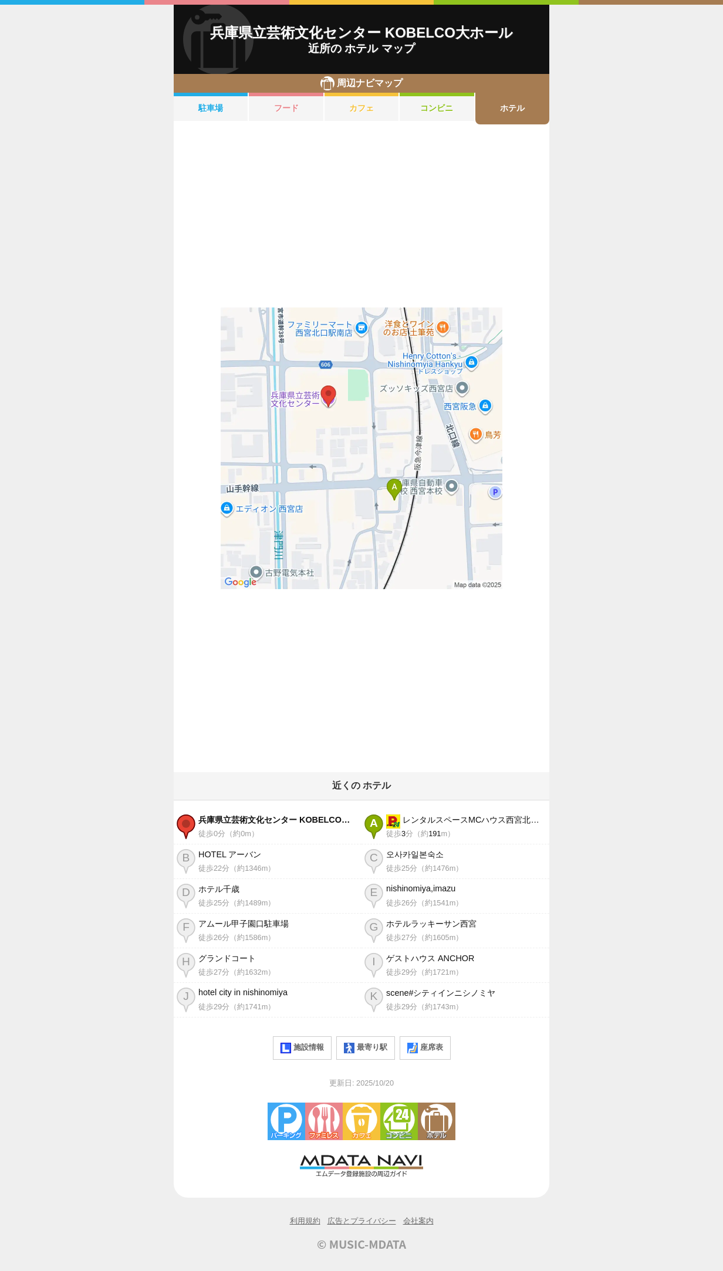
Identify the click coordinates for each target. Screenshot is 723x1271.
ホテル (512, 108)
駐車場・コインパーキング (286, 1121)
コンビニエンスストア (399, 1121)
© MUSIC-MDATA (361, 1244)
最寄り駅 (365, 1048)
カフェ (361, 108)
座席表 (425, 1048)
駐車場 (210, 108)
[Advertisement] (361, 216)
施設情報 (302, 1048)
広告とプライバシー (361, 1220)
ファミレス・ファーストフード (324, 1121)
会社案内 (418, 1220)
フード (286, 108)
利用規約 (305, 1220)
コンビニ (436, 108)
